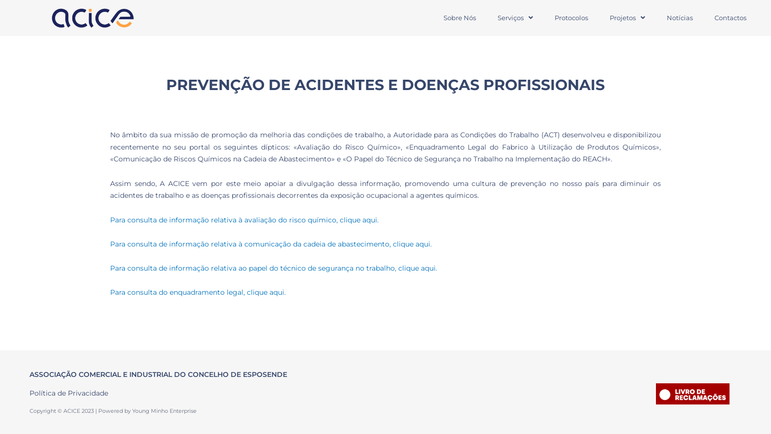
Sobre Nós (460, 18)
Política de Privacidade (69, 393)
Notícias (680, 18)
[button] (515, 18)
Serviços (515, 18)
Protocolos (571, 18)
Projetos (627, 18)
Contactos (730, 18)
